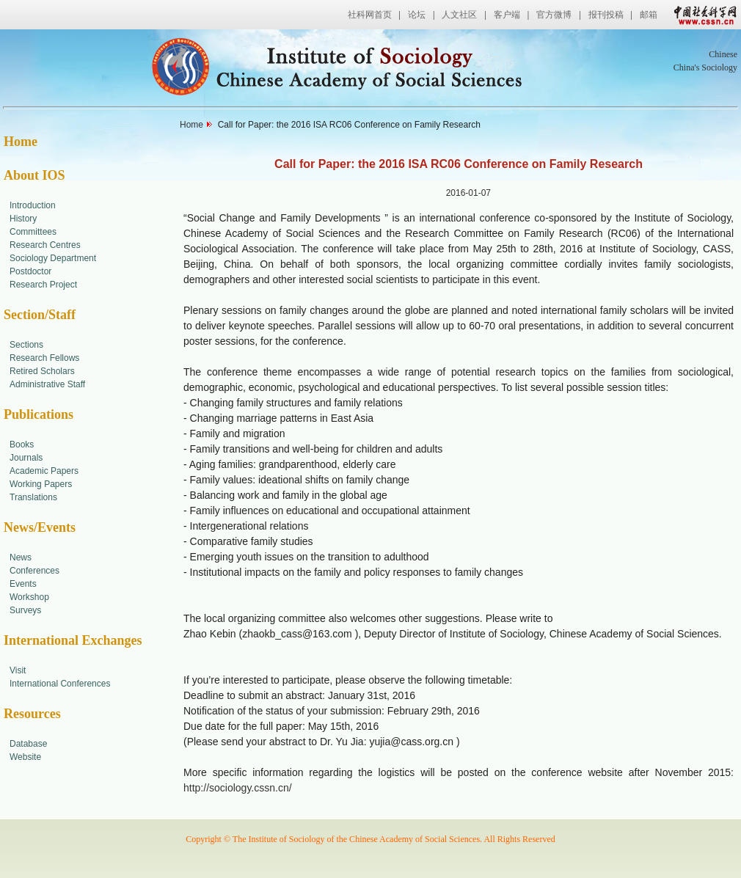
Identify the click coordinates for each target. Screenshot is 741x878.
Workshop (29, 597)
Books (22, 444)
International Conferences (60, 683)
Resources (32, 713)
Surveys (25, 610)
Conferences (34, 571)
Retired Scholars (42, 371)
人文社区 (459, 15)
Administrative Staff (47, 384)
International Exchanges (73, 640)
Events (23, 584)
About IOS (34, 175)
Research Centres (45, 245)
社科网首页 (370, 15)
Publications (38, 414)
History (23, 218)
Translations (33, 497)
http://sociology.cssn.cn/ (237, 788)
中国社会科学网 (702, 14)
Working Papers (41, 484)
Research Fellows (44, 358)
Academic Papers (44, 471)
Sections (26, 345)
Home (20, 141)
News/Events (40, 527)
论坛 (417, 15)
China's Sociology (705, 67)
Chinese (723, 54)
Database (28, 744)
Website (25, 757)
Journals (26, 458)
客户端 (507, 15)
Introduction (33, 205)
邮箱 (648, 15)
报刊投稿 (606, 15)
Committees (33, 232)
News (21, 557)
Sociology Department (53, 258)
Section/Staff (40, 314)
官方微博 (554, 15)
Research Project (43, 284)
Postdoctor (30, 271)
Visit (18, 670)
